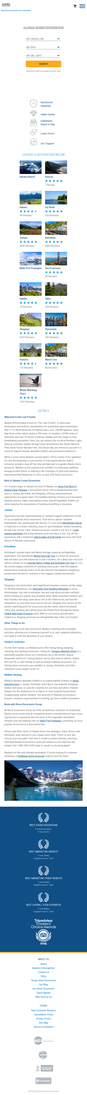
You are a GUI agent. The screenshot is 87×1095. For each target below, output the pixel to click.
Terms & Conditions (44, 1027)
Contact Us (43, 972)
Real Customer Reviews (43, 1010)
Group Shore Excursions (43, 980)
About (44, 964)
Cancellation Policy (43, 1014)
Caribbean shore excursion (31, 756)
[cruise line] (43, 39)
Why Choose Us (43, 997)
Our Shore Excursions (43, 988)
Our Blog (43, 984)
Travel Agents (43, 992)
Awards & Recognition (43, 968)
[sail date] (43, 56)
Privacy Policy (43, 1018)
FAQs (43, 976)
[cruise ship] (43, 47)
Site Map (43, 1022)
